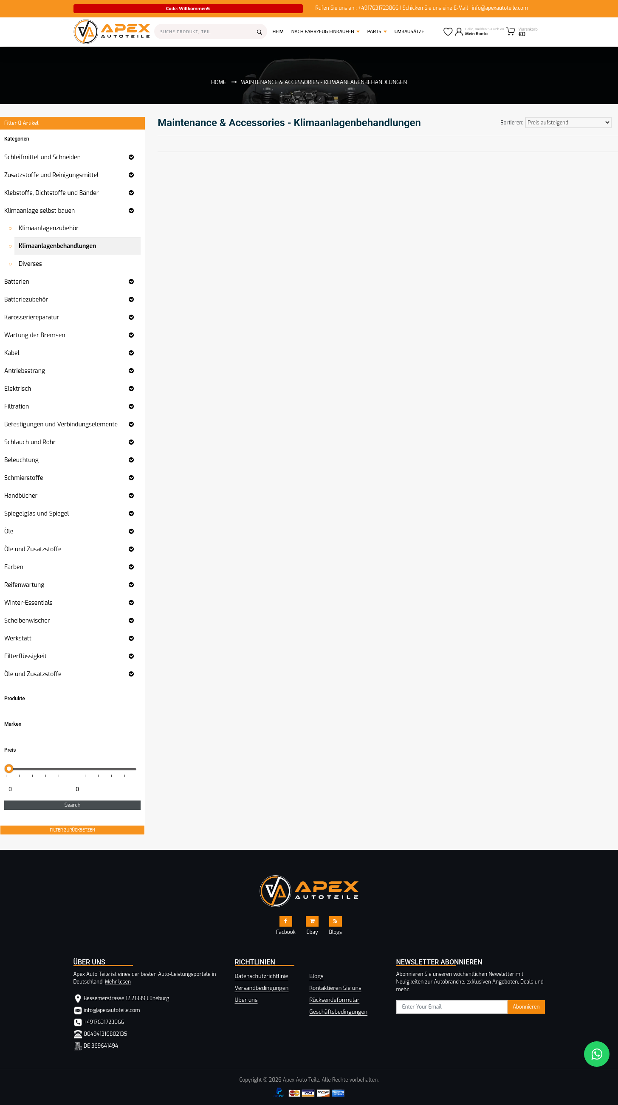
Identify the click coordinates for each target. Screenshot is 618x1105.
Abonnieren (526, 1007)
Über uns (246, 1000)
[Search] (211, 31)
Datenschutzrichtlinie (261, 976)
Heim (280, 31)
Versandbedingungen (262, 988)
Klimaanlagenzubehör (49, 228)
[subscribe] (452, 1007)
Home (218, 82)
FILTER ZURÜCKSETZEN (72, 830)
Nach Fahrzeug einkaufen (322, 31)
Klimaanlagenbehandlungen (57, 246)
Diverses (30, 264)
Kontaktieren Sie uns (335, 988)
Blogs (316, 976)
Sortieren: (512, 122)
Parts (374, 31)
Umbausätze (409, 31)
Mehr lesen (118, 981)
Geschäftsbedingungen (338, 1011)
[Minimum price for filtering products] (37, 789)
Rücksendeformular (334, 1000)
